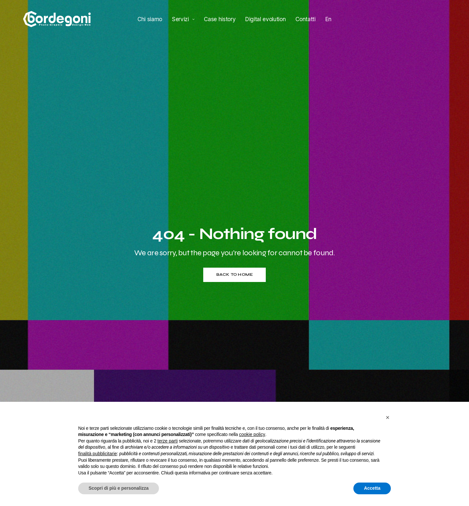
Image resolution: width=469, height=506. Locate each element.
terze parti (167, 440)
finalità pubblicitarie (97, 453)
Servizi (180, 19)
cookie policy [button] (252, 434)
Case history (219, 19)
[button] (387, 417)
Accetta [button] (372, 488)
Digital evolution (265, 19)
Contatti (305, 19)
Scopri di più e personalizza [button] (119, 488)
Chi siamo (149, 19)
